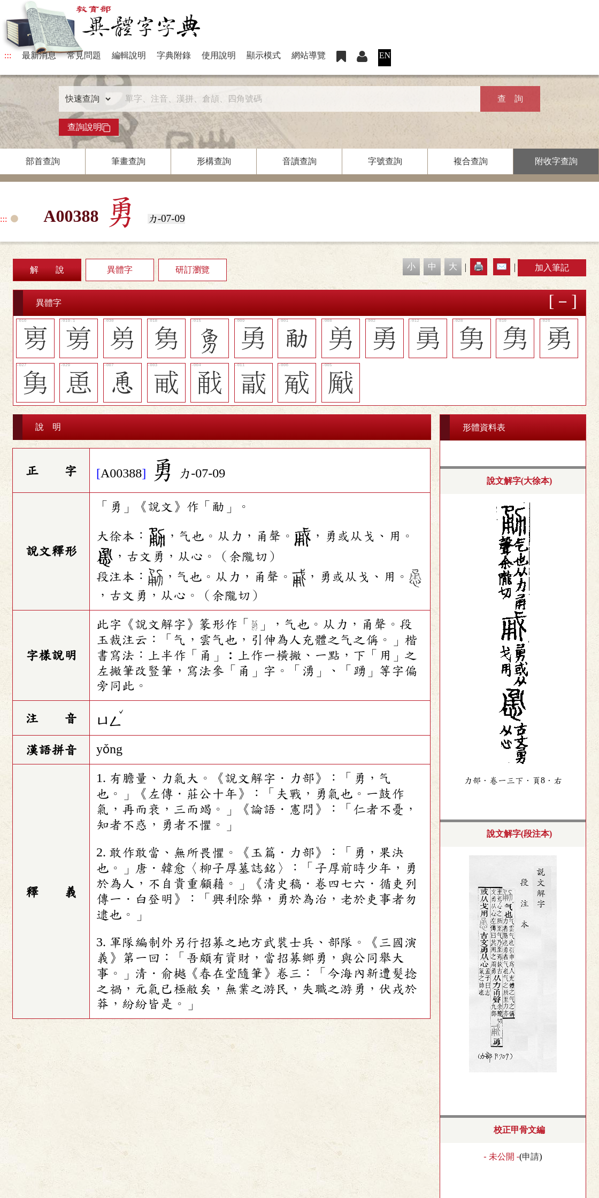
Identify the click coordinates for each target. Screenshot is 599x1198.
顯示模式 (264, 55)
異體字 (120, 269)
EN (384, 55)
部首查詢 (43, 161)
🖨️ (478, 266)
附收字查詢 (556, 161)
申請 (530, 1156)
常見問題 (84, 55)
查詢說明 (88, 127)
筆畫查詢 (128, 161)
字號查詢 (385, 161)
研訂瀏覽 (192, 269)
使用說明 (219, 55)
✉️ (501, 266)
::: (7, 55)
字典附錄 (174, 55)
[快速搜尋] (295, 99)
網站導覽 (308, 55)
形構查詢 (214, 161)
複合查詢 (471, 161)
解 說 (47, 269)
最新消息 (39, 55)
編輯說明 (129, 55)
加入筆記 (552, 267)
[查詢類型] (85, 99)
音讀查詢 (299, 161)
